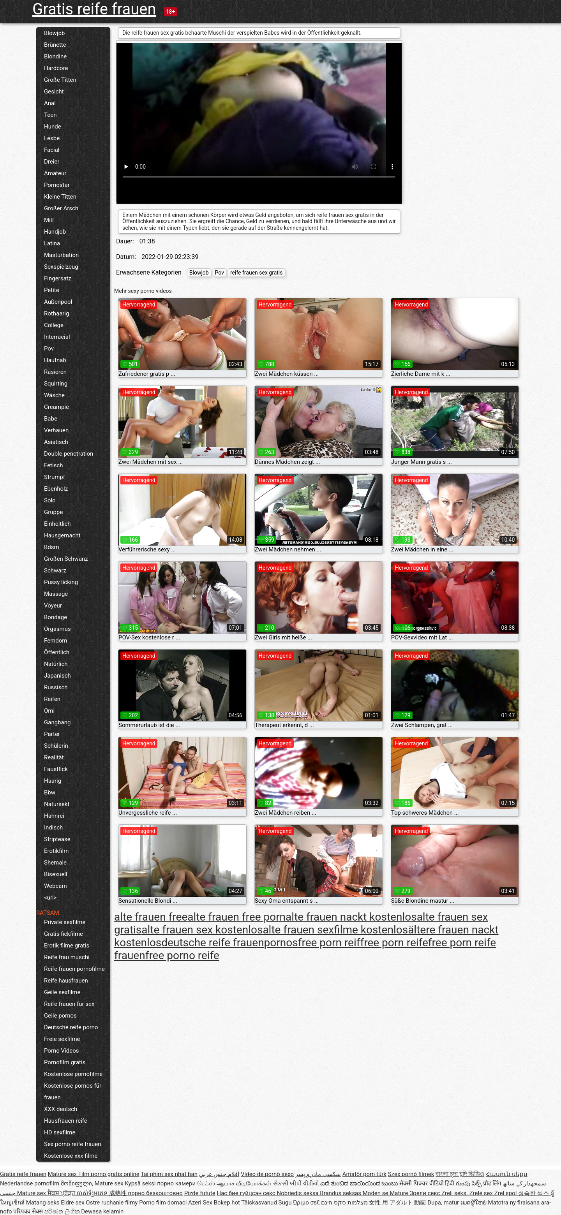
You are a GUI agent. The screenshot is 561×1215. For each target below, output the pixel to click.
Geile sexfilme (62, 992)
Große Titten (60, 79)
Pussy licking (61, 582)
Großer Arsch (61, 208)
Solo (50, 500)
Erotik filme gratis (66, 945)
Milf (49, 220)
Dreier (51, 161)
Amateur (55, 173)
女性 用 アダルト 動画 (397, 1202)
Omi (49, 710)
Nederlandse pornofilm (29, 1183)
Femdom (55, 640)
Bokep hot (227, 1202)
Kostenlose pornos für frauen (72, 1091)
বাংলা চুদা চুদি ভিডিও (460, 1174)
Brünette (55, 44)
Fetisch (53, 465)
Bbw (49, 792)
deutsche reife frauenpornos (229, 942)
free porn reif (329, 942)
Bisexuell (55, 874)
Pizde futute (199, 1193)
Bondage (55, 617)
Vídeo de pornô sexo (267, 1174)
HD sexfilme (59, 1132)
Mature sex (63, 1174)
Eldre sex (73, 1202)
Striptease (57, 839)
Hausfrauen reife (65, 1120)
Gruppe (53, 512)
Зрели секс (425, 1193)
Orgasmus (57, 628)
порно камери (176, 1183)
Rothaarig (56, 313)
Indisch (53, 827)
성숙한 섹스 (534, 1193)
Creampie (56, 406)
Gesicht (54, 91)
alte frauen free (150, 916)
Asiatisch (56, 442)
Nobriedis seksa (298, 1193)
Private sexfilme (64, 922)
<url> (50, 897)
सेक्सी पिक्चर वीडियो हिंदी (426, 1183)
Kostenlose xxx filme (70, 1155)
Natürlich (56, 663)
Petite (51, 290)
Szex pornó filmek (411, 1174)
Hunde (52, 126)
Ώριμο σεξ (307, 1202)
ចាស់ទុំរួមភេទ (93, 1193)
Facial (52, 149)
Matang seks (43, 1202)
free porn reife (394, 942)
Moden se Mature (386, 1193)
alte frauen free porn (236, 916)
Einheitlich (57, 523)
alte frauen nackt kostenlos (351, 916)
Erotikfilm (56, 850)
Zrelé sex (481, 1193)
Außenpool (58, 301)
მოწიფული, (78, 1183)
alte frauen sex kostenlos (202, 929)
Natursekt (56, 804)
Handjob (55, 231)
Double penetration (68, 453)
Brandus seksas (341, 1193)
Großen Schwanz (66, 558)
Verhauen (56, 430)
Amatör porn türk (364, 1174)
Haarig (52, 780)
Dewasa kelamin (102, 1211)
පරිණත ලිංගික (62, 1211)
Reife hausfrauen (66, 980)
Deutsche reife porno (71, 1027)
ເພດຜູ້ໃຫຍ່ (474, 1202)
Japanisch (57, 675)
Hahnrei (54, 815)
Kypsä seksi (141, 1183)
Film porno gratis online (108, 1174)
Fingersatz (57, 278)
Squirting (55, 383)
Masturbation (61, 255)
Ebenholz (56, 488)
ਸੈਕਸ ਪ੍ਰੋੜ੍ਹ (62, 1193)
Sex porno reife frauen (72, 1144)
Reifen (52, 699)
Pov (49, 348)
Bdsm (51, 547)
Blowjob (54, 33)
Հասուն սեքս (506, 1174)
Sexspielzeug (61, 266)
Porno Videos (61, 1050)
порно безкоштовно (155, 1193)
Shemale (55, 862)
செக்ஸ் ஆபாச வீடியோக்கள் (234, 1183)
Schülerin (56, 745)
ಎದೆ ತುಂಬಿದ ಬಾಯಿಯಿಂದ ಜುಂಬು (359, 1183)
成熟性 (118, 1193)
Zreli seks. (455, 1193)
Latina (52, 243)
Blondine (55, 56)
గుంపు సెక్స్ (469, 1183)
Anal (50, 103)
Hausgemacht (62, 535)
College (54, 325)
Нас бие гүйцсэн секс (247, 1193)
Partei (52, 734)
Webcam (55, 885)
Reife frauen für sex (69, 1003)
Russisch (56, 687)
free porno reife (182, 955)
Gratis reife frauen (94, 9)
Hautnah (55, 360)
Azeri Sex (201, 1202)
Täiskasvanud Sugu (267, 1202)
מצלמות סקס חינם (344, 1202)
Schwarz (55, 570)
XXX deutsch (60, 1109)
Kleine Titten (60, 196)
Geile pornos (60, 1015)
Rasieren (55, 371)
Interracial (57, 336)
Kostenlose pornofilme (73, 1074)
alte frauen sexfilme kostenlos (335, 929)
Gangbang (57, 722)
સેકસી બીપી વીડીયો (296, 1183)
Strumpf (54, 477)
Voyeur (53, 605)
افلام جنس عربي (219, 1174)
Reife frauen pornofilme (74, 968)
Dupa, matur (443, 1202)
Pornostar (57, 184)
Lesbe (52, 138)
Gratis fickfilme (63, 933)
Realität (54, 757)
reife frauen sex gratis (256, 272)
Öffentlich (56, 652)
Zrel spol (506, 1193)
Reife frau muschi (67, 957)
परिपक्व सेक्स (28, 1211)
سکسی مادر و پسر (318, 1174)
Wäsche (54, 395)
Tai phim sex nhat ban (169, 1174)
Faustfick (56, 769)
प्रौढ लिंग (493, 1183)
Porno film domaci (163, 1202)
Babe (50, 418)
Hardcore (56, 68)
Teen (50, 114)
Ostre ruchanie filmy (112, 1202)
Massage (56, 593)
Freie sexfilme (62, 1038)
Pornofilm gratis (64, 1062)
